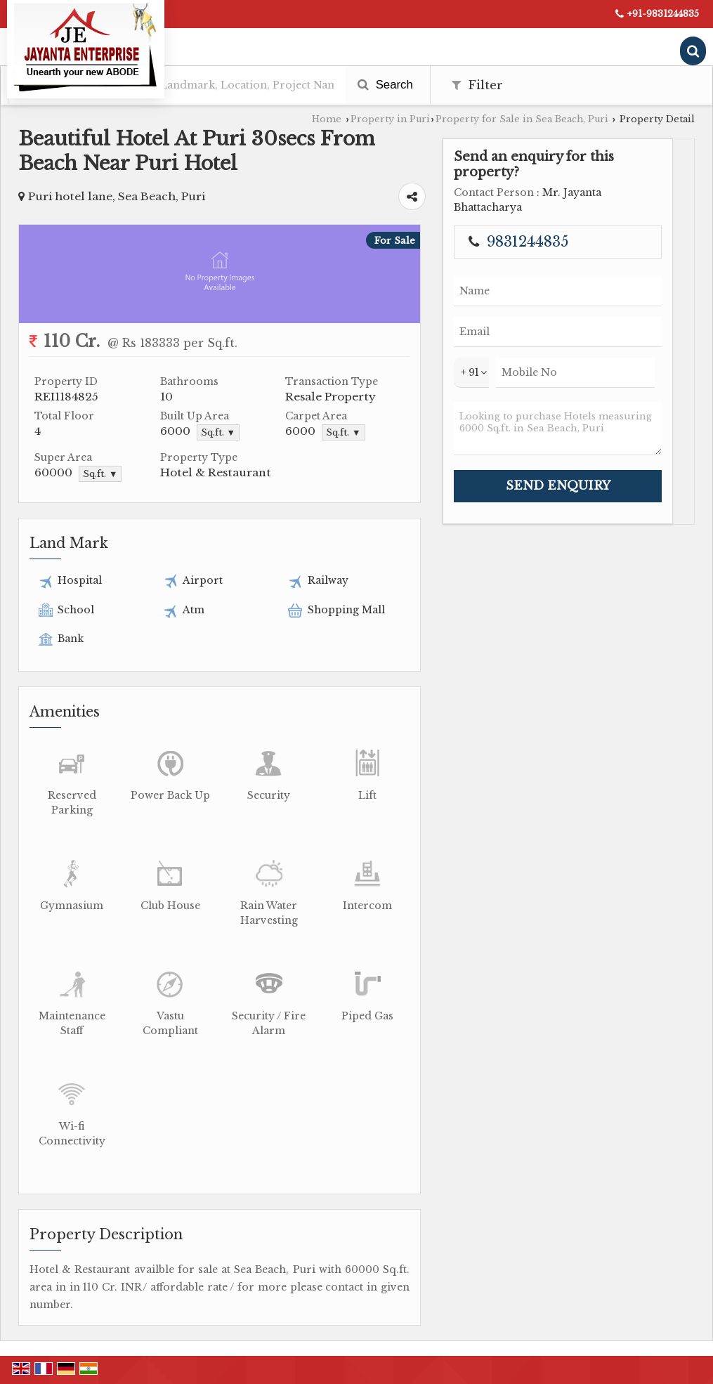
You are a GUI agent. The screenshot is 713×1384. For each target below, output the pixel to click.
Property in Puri (390, 119)
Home (326, 119)
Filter (477, 85)
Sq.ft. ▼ (218, 432)
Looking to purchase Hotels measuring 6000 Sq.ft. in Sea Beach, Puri (558, 428)
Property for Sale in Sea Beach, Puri (522, 119)
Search (385, 84)
